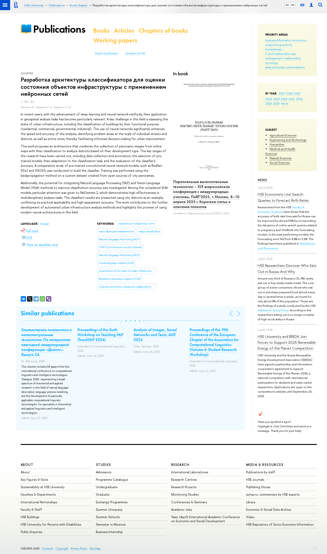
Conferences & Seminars (189, 502)
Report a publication (106, 53)
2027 (282, 93)
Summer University (109, 509)
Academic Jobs (181, 509)
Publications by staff (260, 472)
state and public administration (285, 67)
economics (299, 40)
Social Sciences (280, 162)
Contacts (47, 548)
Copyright (61, 548)
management (274, 58)
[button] (121, 320)
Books (101, 30)
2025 (297, 93)
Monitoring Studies (185, 494)
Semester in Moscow (111, 524)
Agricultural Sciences (283, 135)
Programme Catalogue (112, 479)
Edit (315, 547)
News (262, 180)
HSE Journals (255, 479)
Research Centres (184, 479)
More (284, 103)
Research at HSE (135, 53)
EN (292, 5)
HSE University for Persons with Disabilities (51, 524)
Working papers (115, 40)
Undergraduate (107, 487)
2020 (299, 99)
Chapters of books (163, 30)
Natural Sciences (280, 158)
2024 (268, 99)
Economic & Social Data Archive (268, 509)
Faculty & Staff (31, 509)
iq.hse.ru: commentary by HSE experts (273, 494)
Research (180, 464)
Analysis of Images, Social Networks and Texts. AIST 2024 (155, 334)
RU (287, 5)
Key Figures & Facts (34, 479)
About (27, 464)
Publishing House (258, 487)
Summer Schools (108, 517)
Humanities (277, 144)
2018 (276, 103)
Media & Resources (264, 464)
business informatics (278, 40)
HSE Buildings (30, 517)
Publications (59, 29)
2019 (268, 103)
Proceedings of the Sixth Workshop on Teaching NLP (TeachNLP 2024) (100, 334)
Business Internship (109, 532)
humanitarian (273, 49)
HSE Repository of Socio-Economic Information (280, 524)
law (294, 54)
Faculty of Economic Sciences (281, 209)
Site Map (95, 548)
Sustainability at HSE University (43, 487)
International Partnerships (39, 502)
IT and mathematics (278, 54)
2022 (284, 99)
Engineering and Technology (288, 140)
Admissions (103, 472)
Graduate (102, 494)
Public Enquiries (31, 532)
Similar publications (47, 313)
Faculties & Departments (38, 494)
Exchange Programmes (111, 502)
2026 (289, 93)
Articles (124, 30)
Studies (103, 464)
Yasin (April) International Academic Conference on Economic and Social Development (205, 519)
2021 (291, 99)
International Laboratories (189, 472)
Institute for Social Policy (273, 310)
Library (250, 502)
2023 (276, 99)
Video (250, 517)
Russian (45, 224)
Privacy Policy (79, 548)
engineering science (278, 45)
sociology (271, 63)
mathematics (292, 58)
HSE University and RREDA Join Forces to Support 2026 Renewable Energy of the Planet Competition (287, 342)
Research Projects (183, 487)
